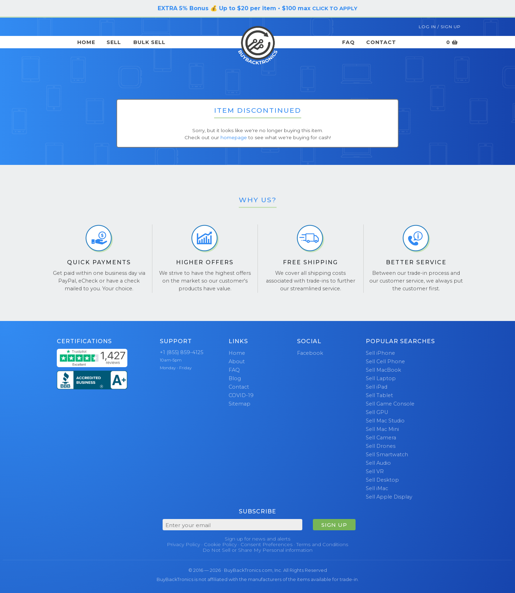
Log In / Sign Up (440, 26)
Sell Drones (380, 446)
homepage (233, 137)
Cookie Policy (220, 544)
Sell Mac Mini (382, 429)
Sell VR (375, 471)
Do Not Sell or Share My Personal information (257, 550)
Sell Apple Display (389, 497)
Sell (114, 42)
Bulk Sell (149, 42)
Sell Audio (378, 463)
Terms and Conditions (322, 544)
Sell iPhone (380, 353)
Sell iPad (376, 387)
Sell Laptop (381, 378)
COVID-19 (241, 395)
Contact (381, 42)
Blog (235, 378)
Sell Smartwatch (387, 454)
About (237, 361)
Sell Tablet (379, 395)
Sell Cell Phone (385, 361)
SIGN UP (334, 524)
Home (86, 42)
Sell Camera (381, 437)
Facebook (310, 353)
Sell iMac (377, 488)
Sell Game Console (390, 404)
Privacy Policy (183, 544)
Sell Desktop (382, 480)
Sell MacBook (383, 370)
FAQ (348, 42)
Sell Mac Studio (385, 421)
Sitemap (239, 404)
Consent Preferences (266, 544)
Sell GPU (377, 412)
